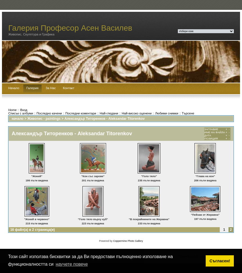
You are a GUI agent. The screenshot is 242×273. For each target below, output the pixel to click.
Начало (13, 88)
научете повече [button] (72, 264)
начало (17, 119)
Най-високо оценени (136, 113)
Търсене (188, 113)
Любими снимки (166, 113)
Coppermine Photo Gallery (128, 241)
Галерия (32, 88)
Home (12, 110)
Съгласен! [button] (220, 261)
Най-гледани (109, 113)
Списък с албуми (20, 113)
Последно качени (49, 113)
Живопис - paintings (43, 119)
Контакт (68, 88)
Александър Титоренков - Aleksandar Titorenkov (104, 119)
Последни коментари (80, 113)
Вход (23, 110)
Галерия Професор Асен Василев (70, 28)
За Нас (51, 88)
